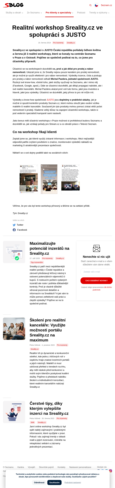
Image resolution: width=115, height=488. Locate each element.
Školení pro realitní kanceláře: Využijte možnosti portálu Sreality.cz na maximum (48, 330)
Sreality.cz (71, 43)
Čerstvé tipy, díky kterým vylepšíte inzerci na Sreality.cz (49, 408)
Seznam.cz (106, 5)
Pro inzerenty (58, 43)
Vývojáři (31, 467)
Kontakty (61, 467)
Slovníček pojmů (46, 467)
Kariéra (20, 467)
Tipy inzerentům (37, 262)
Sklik (32, 422)
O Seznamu (8, 467)
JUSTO (50, 100)
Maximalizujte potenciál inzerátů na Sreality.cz (49, 248)
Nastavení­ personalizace (80, 467)
